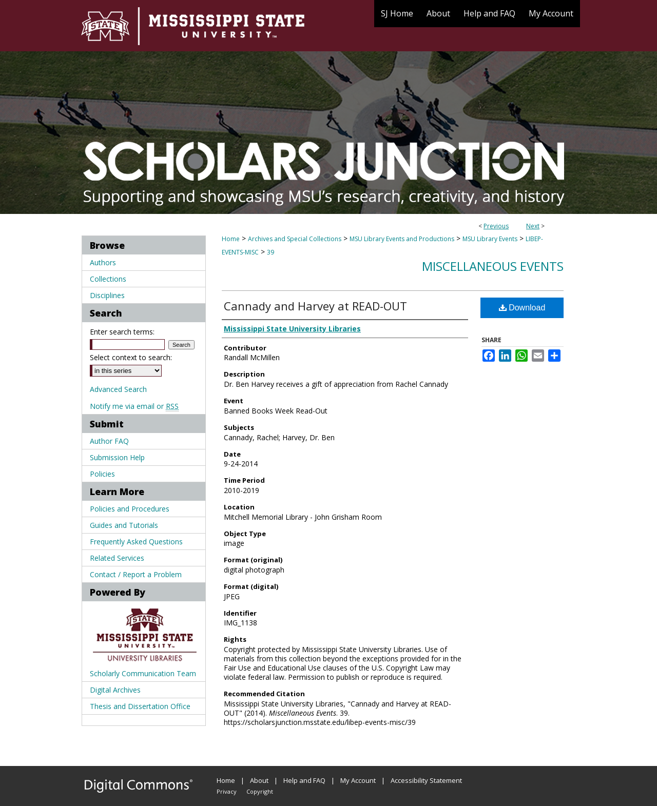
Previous (496, 226)
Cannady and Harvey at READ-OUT (315, 305)
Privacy (227, 791)
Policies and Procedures (129, 509)
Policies (102, 474)
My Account (358, 780)
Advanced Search (118, 389)
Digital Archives (115, 690)
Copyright (259, 791)
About (259, 780)
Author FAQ (109, 441)
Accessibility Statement (426, 780)
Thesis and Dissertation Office (140, 706)
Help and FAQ (304, 780)
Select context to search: (131, 357)
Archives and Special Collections (294, 238)
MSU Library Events (489, 238)
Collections (108, 279)
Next (532, 226)
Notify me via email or (134, 406)
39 (270, 252)
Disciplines (107, 295)
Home (231, 238)
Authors (103, 262)
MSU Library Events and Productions (402, 238)
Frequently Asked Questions (136, 541)
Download (522, 307)
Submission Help (117, 457)
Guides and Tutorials (124, 525)
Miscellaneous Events (493, 266)
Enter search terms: (122, 332)
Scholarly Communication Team (143, 673)
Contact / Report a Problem (136, 574)
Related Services (117, 558)
